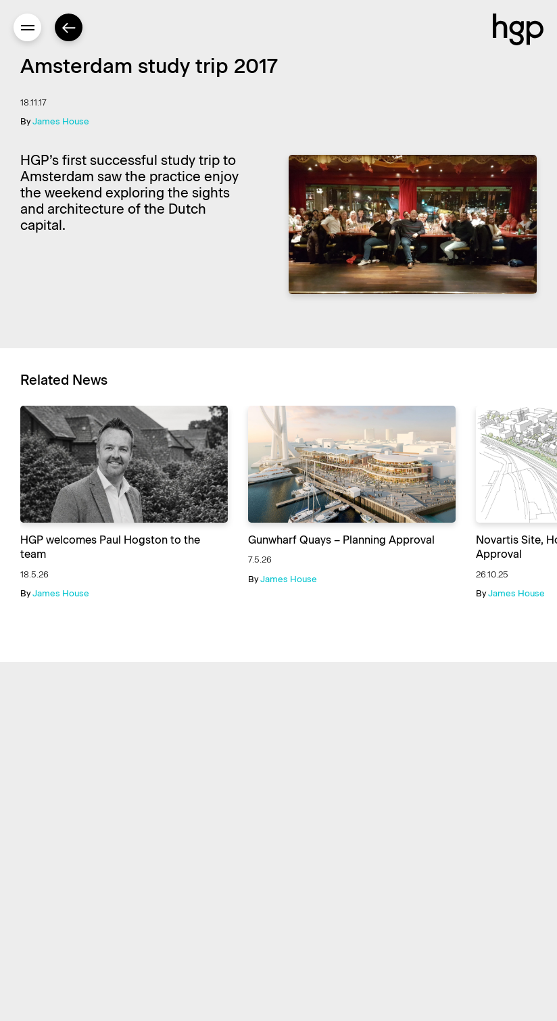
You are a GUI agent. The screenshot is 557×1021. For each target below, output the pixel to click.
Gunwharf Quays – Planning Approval (341, 539)
